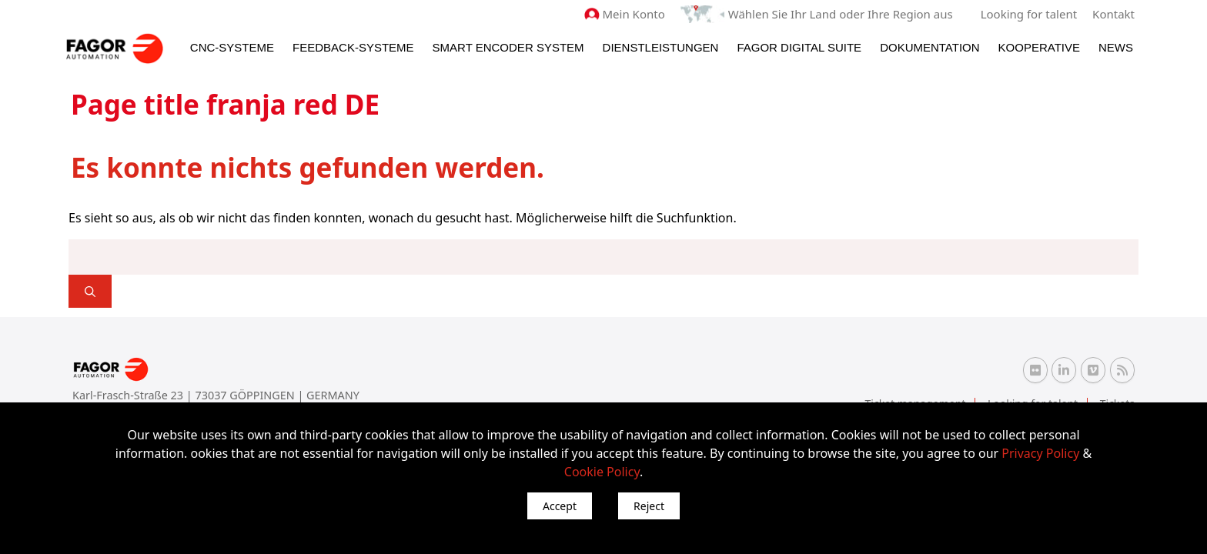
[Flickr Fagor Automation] (1035, 370)
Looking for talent (1029, 14)
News (1115, 47)
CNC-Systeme (232, 47)
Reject (649, 506)
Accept (560, 506)
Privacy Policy (1040, 453)
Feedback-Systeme (353, 47)
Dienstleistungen (661, 47)
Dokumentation (929, 47)
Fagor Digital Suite (799, 47)
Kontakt (1113, 14)
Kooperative (1039, 47)
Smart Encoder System (508, 47)
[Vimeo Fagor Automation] (1093, 370)
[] (90, 291)
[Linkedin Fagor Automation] (1064, 370)
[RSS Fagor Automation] (1122, 370)
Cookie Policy (602, 471)
